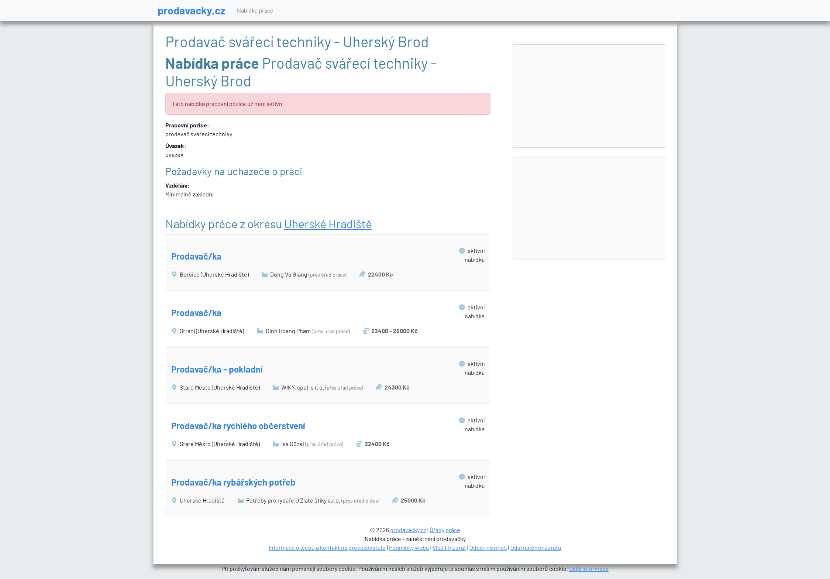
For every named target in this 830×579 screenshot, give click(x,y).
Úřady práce (445, 529)
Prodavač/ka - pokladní (217, 369)
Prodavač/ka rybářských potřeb (233, 482)
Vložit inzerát (449, 547)
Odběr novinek (488, 547)
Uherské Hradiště (328, 223)
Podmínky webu (409, 547)
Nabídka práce (255, 10)
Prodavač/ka (196, 256)
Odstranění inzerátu (535, 547)
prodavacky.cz (191, 10)
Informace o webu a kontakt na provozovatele (327, 547)
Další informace (589, 568)
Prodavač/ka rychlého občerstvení (238, 425)
